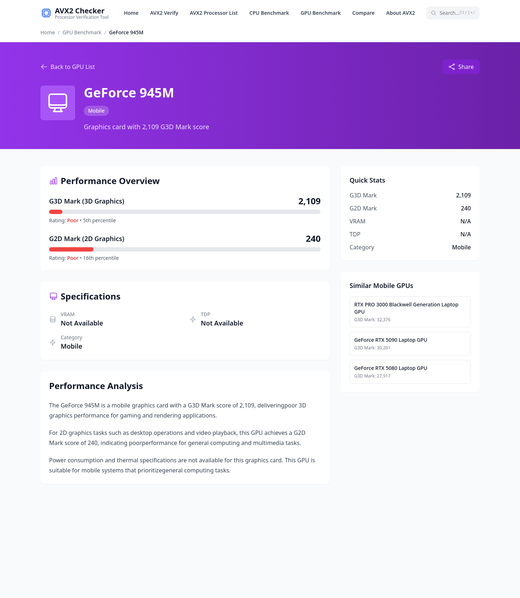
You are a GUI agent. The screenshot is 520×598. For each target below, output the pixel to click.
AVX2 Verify (164, 12)
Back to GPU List (67, 67)
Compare (363, 12)
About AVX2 (400, 12)
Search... (453, 12)
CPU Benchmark (269, 12)
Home (131, 12)
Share (461, 67)
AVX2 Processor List (214, 12)
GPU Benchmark (320, 12)
